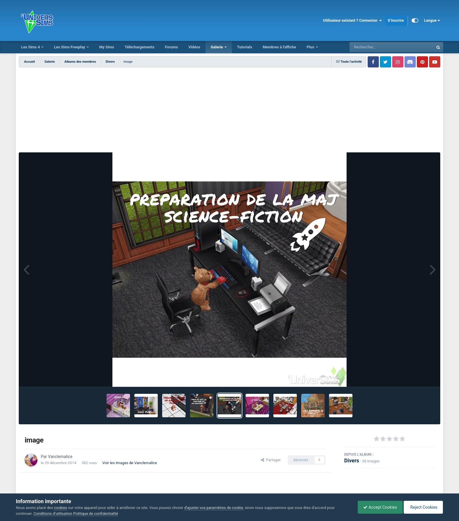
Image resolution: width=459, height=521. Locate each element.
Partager (270, 460)
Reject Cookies (423, 507)
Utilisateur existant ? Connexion (352, 20)
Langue (432, 20)
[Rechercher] (376, 47)
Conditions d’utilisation (53, 513)
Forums (171, 47)
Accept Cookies (378, 507)
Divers (351, 460)
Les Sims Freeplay (70, 47)
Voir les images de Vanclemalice (129, 463)
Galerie (217, 47)
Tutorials (244, 47)
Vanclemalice (60, 456)
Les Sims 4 (31, 47)
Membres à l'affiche (279, 47)
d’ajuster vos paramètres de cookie (213, 507)
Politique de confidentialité (95, 513)
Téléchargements (140, 47)
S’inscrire (396, 20)
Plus (311, 47)
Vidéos (194, 47)
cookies (60, 507)
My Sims (106, 47)
